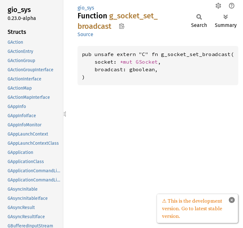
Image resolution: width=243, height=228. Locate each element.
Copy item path (121, 26)
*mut (128, 62)
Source (85, 34)
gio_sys (86, 8)
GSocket (147, 62)
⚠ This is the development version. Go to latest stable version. (192, 208)
